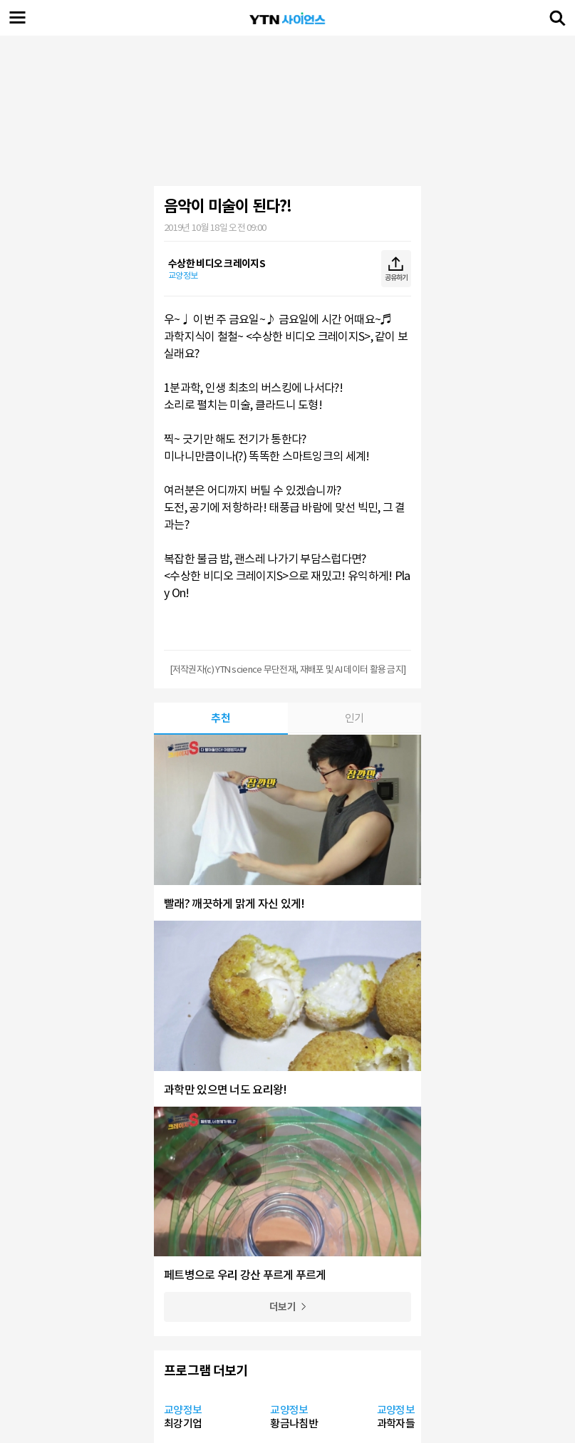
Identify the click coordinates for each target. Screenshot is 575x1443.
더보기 (282, 1306)
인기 (354, 718)
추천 (220, 718)
